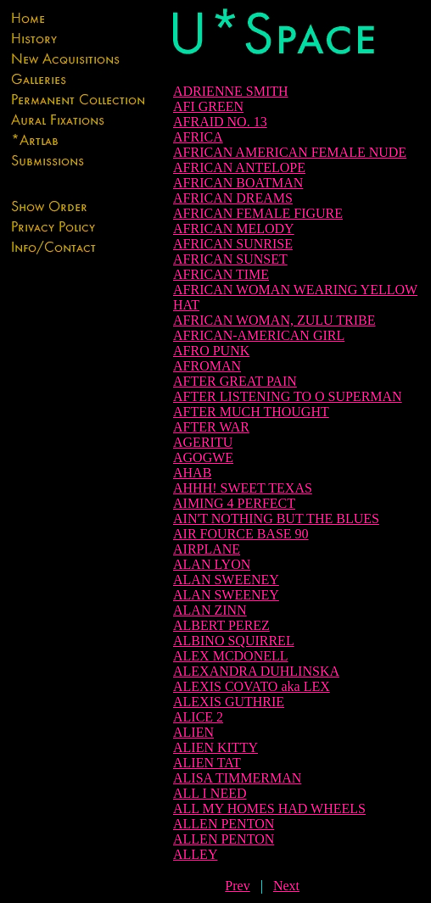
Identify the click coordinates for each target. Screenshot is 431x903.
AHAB (192, 472)
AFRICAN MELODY (233, 228)
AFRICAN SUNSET (230, 259)
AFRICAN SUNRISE (233, 244)
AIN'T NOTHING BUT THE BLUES (276, 518)
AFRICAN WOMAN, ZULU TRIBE (274, 320)
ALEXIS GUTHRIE (228, 701)
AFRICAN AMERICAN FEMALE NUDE (289, 152)
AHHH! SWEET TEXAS (242, 488)
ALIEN (193, 732)
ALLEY (195, 854)
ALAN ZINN (210, 610)
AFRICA (198, 137)
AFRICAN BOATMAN (238, 183)
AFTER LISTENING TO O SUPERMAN (287, 396)
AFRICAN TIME (221, 274)
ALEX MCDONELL (230, 656)
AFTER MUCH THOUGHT (251, 411)
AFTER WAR (211, 427)
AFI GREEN (208, 106)
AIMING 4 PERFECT (234, 503)
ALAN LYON (211, 564)
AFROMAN (207, 366)
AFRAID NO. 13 (220, 121)
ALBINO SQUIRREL (233, 640)
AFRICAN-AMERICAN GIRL (258, 335)
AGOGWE (203, 457)
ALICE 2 (198, 717)
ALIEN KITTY (215, 747)
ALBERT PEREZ (221, 625)
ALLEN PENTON (223, 824)
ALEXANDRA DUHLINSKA (256, 671)
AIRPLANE (206, 549)
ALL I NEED (210, 793)
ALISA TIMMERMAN (237, 778)
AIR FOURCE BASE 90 (241, 534)
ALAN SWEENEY (226, 579)
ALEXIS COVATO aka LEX (251, 686)
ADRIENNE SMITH (230, 91)
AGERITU (202, 442)
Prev (237, 885)
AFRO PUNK (211, 350)
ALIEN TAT (207, 762)
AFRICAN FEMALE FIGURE (258, 213)
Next (286, 885)
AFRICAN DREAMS (233, 198)
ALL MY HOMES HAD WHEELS (269, 808)
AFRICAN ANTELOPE (239, 167)
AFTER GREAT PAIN (235, 381)
